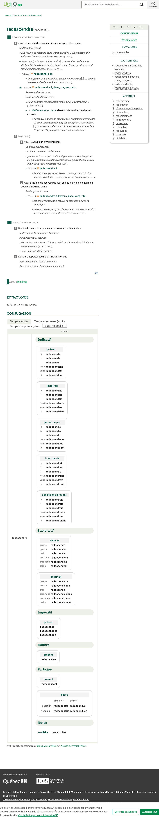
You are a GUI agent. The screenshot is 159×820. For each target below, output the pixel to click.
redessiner (122, 123)
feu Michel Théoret (88, 803)
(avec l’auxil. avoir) (29, 222)
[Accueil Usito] (9, 4)
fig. (30, 110)
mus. (24, 251)
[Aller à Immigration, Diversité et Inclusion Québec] (15, 783)
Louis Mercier (107, 792)
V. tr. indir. (26, 74)
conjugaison (129, 33)
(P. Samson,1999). (35, 106)
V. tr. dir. (16, 223)
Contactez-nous (50, 808)
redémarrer (122, 104)
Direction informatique (60, 799)
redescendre (123, 119)
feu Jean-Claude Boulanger (47, 803)
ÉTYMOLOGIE (17, 297)
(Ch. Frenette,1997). (76, 213)
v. (49, 30)
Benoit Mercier (81, 799)
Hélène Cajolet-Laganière (25, 792)
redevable (121, 127)
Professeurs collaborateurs (17, 803)
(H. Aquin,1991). (45, 246)
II (9, 222)
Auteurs (7, 792)
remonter (22, 281)
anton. (12, 282)
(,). (65, 82)
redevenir (121, 134)
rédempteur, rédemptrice (129, 108)
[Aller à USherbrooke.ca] (50, 783)
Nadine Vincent (125, 792)
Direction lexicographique (16, 799)
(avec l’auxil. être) (36, 37)
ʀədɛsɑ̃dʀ (41, 30)
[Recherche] (109, 4)
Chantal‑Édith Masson (68, 792)
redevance (121, 130)
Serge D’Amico (39, 799)
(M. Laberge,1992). (64, 56)
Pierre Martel (47, 792)
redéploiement (124, 115)
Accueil (8, 15)
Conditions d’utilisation (72, 808)
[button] (153, 4)
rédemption (122, 112)
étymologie (129, 40)
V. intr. (14, 37)
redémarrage (123, 101)
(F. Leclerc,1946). (55, 69)
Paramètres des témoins (98, 808)
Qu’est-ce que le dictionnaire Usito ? (21, 808)
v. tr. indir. (24, 37)
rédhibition (121, 138)
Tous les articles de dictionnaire (27, 15)
